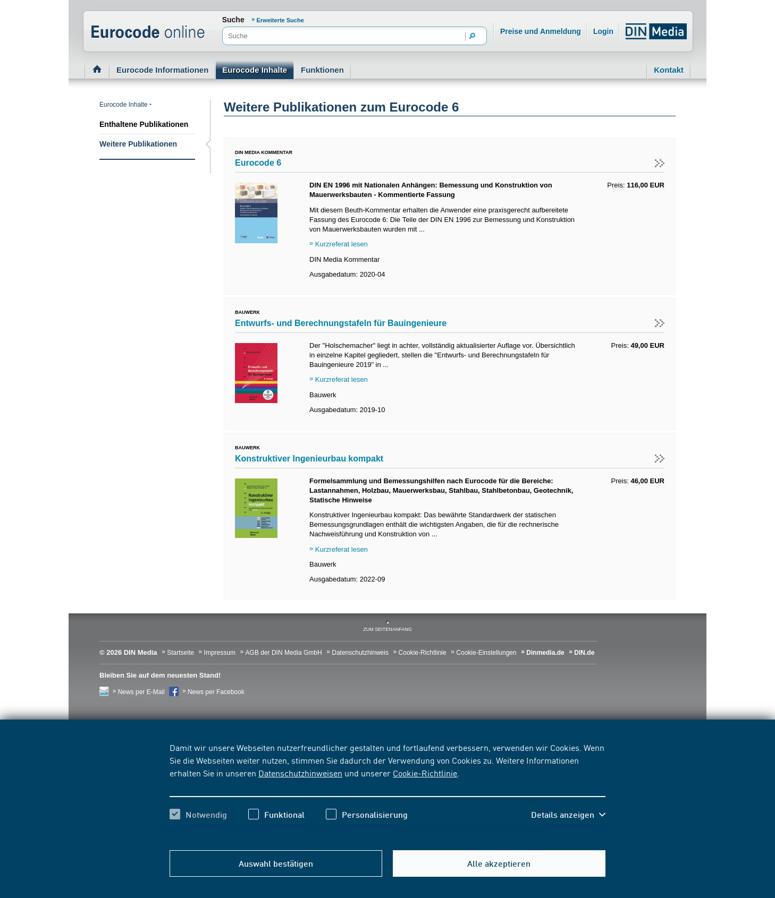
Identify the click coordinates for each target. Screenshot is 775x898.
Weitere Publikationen (138, 144)
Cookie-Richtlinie (425, 773)
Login (603, 31)
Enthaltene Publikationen (143, 124)
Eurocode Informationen (162, 69)
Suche (233, 19)
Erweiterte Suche (280, 20)
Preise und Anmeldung (540, 31)
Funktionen (322, 69)
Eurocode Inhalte (254, 69)
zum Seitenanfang (387, 629)
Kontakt (669, 69)
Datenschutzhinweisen (300, 773)
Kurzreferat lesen (341, 244)
